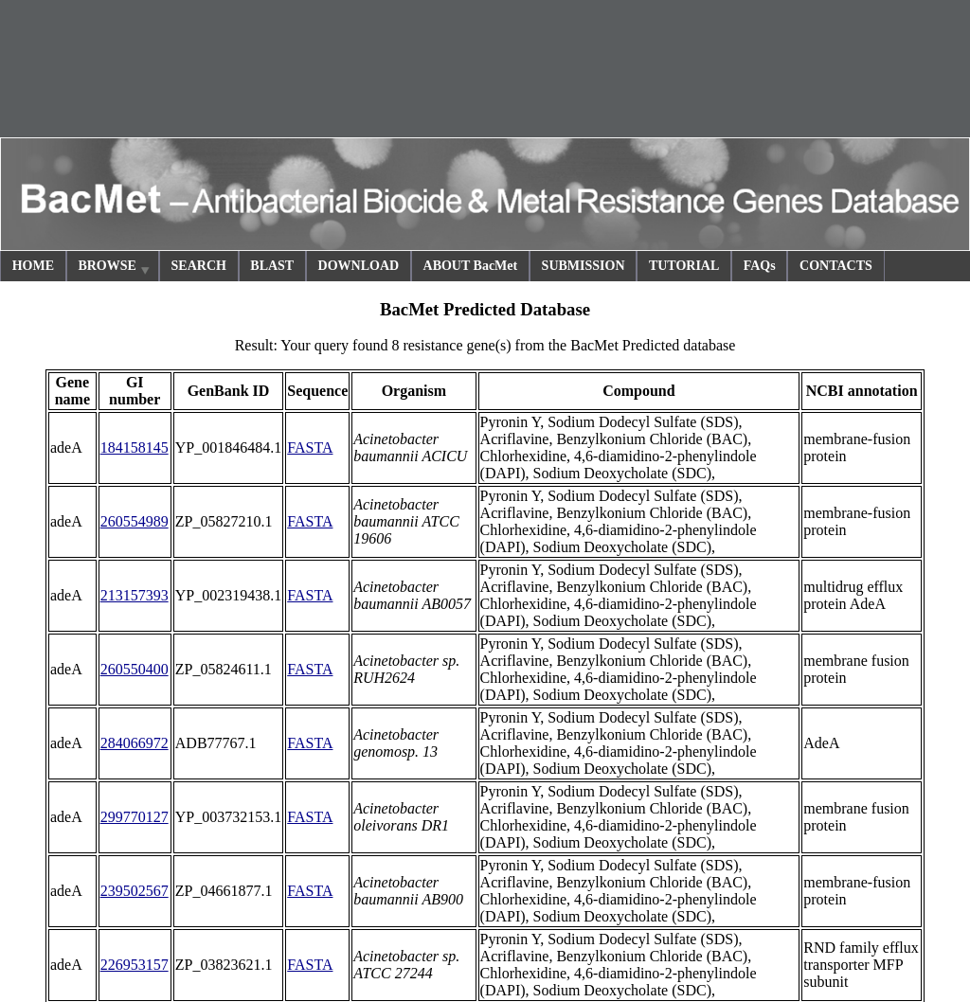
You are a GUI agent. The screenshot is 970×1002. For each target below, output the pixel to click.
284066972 (134, 743)
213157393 (134, 595)
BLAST (272, 266)
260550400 (134, 669)
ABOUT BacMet (470, 266)
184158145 (134, 447)
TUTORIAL (684, 266)
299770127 (134, 817)
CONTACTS (835, 266)
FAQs (760, 266)
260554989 (134, 521)
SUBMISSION (583, 266)
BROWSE (115, 268)
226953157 (134, 965)
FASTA (309, 447)
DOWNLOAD (359, 266)
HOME (33, 266)
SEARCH (198, 266)
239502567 (134, 891)
